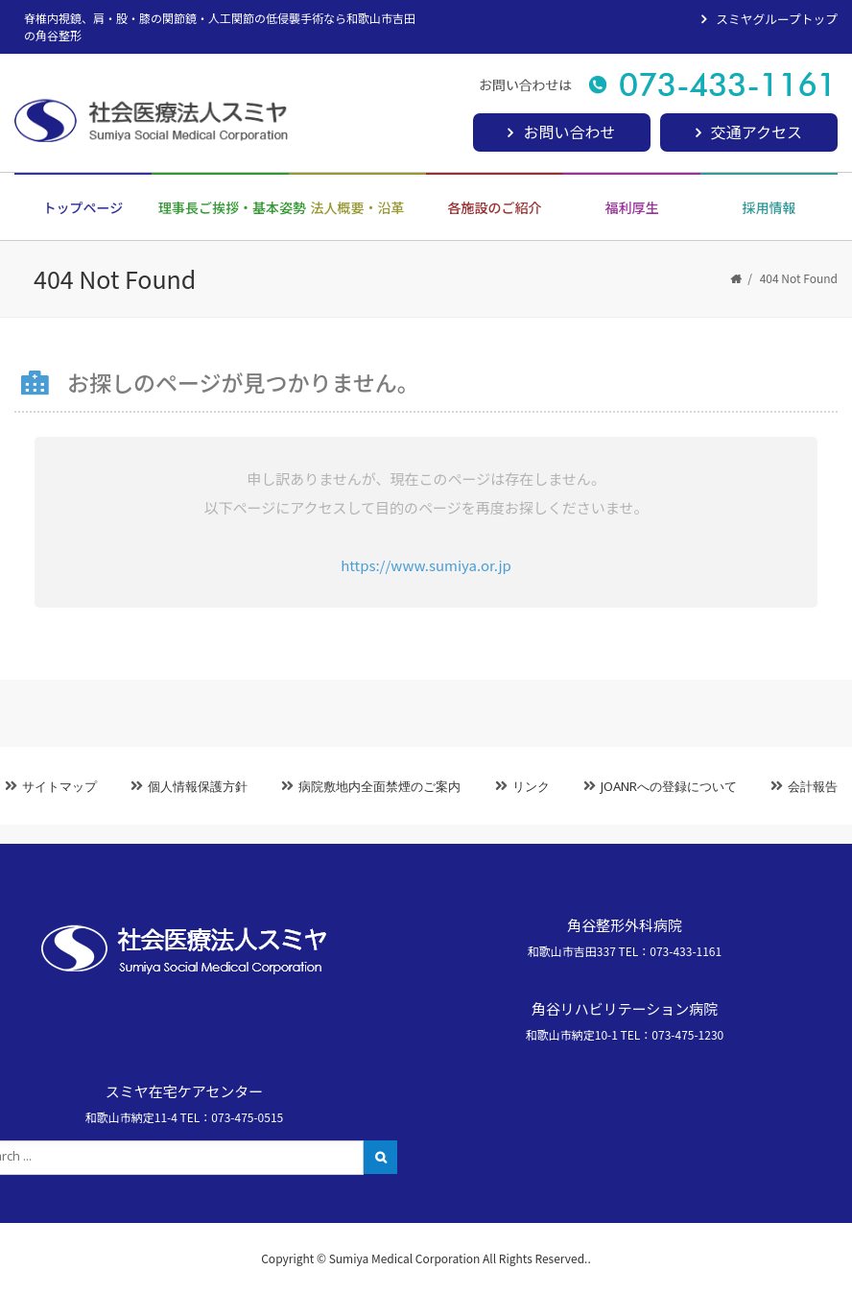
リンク (531, 786)
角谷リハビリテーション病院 (625, 1008)
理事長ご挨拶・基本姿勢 (223, 207)
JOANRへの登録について (669, 786)
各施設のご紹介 (495, 207)
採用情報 (769, 207)
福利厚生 (632, 207)
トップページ (83, 207)
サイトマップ (59, 786)
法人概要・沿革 (358, 207)
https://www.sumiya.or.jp (426, 565)
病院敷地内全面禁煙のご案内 (379, 786)
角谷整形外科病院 (624, 925)
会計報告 (813, 786)
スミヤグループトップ (777, 19)
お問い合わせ (569, 131)
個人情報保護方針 (198, 786)
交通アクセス (756, 131)
